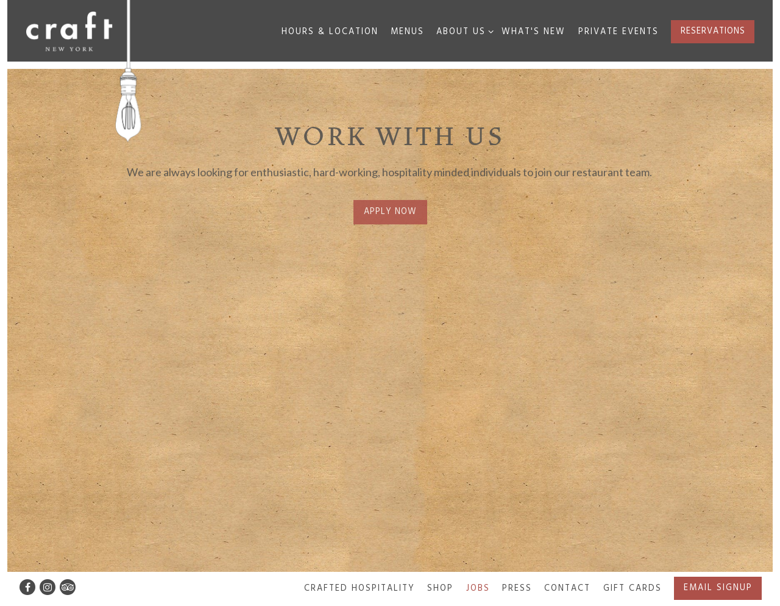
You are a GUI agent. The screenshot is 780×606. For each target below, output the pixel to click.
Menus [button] (407, 32)
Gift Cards (632, 589)
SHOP (440, 589)
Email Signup (718, 588)
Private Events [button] (618, 32)
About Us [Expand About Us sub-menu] (463, 31)
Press (517, 589)
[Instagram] (47, 587)
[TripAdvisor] (68, 587)
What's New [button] (534, 32)
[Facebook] (27, 587)
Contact (567, 589)
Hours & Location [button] (330, 32)
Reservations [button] (713, 31)
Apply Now (390, 213)
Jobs (478, 589)
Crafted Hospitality (359, 589)
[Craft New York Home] (69, 30)
